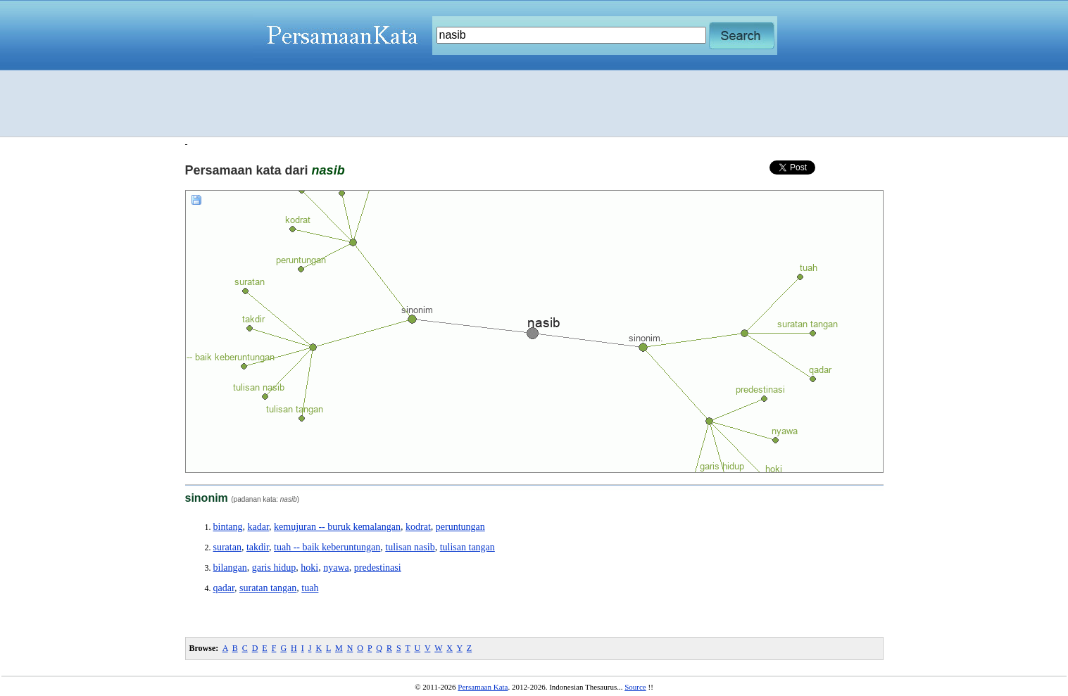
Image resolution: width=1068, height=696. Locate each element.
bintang (228, 526)
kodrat (418, 526)
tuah (309, 588)
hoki (309, 567)
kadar (259, 526)
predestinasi (377, 567)
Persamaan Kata (483, 687)
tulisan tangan (467, 547)
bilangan (230, 567)
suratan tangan (267, 588)
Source (635, 687)
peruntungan (460, 526)
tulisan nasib (409, 547)
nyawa (336, 567)
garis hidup (274, 567)
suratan (227, 547)
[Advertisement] (534, 103)
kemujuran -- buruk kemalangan (337, 526)
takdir (257, 547)
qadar (224, 588)
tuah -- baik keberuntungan (327, 547)
